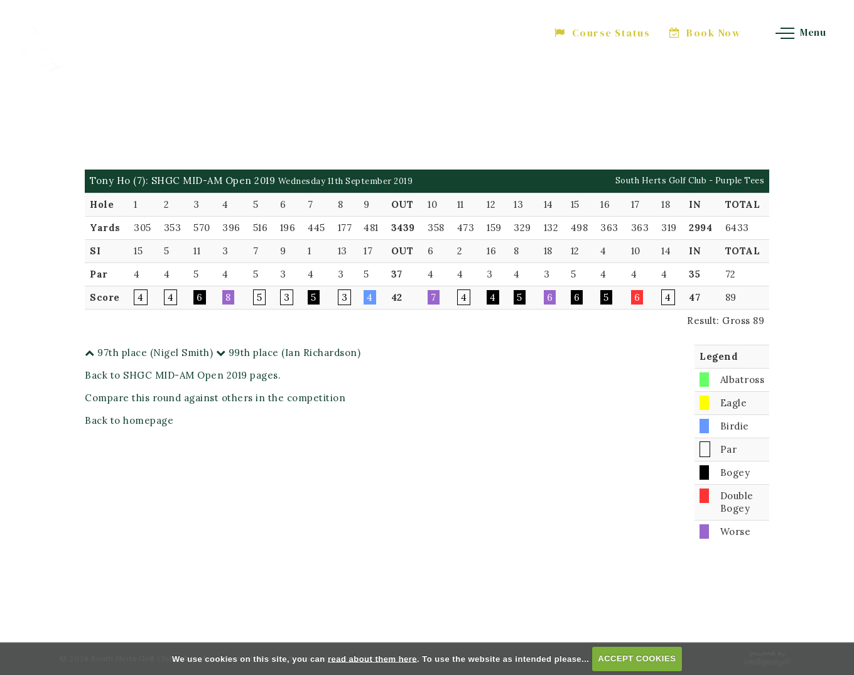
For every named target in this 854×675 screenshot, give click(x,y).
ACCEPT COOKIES (637, 658)
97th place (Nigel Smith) (149, 353)
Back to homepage (129, 420)
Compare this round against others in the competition (215, 398)
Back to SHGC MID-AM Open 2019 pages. (183, 375)
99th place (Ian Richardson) (288, 353)
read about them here (372, 658)
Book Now (705, 33)
